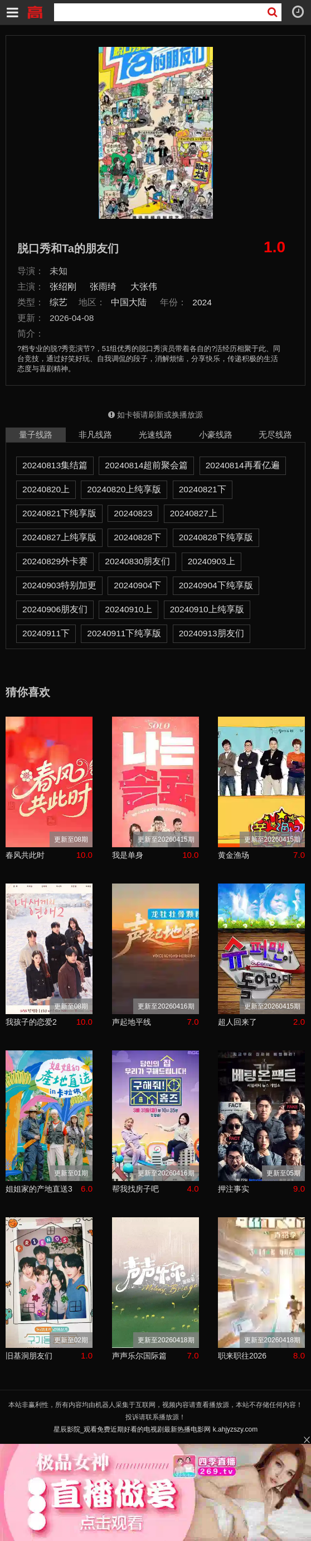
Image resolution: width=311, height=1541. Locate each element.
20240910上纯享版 (207, 609)
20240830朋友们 (137, 561)
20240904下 (137, 585)
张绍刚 (63, 286)
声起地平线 (131, 1021)
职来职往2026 (242, 1355)
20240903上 (211, 561)
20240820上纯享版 (124, 489)
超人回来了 (237, 1021)
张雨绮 (103, 286)
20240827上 (193, 513)
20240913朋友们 (211, 633)
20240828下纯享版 (216, 537)
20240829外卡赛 (55, 561)
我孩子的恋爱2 (31, 1021)
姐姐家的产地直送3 (39, 1188)
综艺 (58, 302)
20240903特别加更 (59, 585)
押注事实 (233, 1188)
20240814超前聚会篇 (146, 465)
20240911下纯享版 (124, 633)
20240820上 (46, 489)
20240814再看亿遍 (243, 465)
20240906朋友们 (55, 609)
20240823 (133, 513)
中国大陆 (129, 302)
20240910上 (128, 609)
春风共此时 (25, 855)
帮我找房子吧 (135, 1188)
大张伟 (143, 286)
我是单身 (127, 855)
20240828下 (137, 537)
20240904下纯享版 (216, 585)
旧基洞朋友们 (29, 1355)
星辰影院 (34, 11)
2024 (202, 302)
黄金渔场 (233, 855)
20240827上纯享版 (59, 537)
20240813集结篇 (55, 465)
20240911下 (46, 633)
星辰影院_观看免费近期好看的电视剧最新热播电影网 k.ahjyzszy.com (155, 1429)
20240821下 (202, 489)
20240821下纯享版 (59, 513)
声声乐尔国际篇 (139, 1355)
